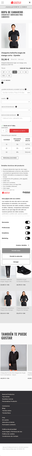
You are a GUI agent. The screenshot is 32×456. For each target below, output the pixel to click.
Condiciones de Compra (10, 436)
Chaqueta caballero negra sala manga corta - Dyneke (7, 309)
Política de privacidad (9, 429)
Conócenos (6, 406)
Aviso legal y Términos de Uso (12, 431)
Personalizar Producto (9, 401)
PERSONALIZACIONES (10, 158)
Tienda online (6, 410)
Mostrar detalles (21, 245)
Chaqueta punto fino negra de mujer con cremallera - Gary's (13, 374)
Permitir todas (16, 250)
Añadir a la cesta (19, 130)
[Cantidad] (3, 131)
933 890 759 (21, 449)
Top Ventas (6, 396)
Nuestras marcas (7, 399)
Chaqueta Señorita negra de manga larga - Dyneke (22, 309)
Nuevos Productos (8, 394)
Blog (3, 408)
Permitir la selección (16, 256)
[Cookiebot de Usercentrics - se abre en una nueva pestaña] (23, 193)
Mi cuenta (5, 420)
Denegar (16, 262)
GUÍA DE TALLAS (25, 68)
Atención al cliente (8, 422)
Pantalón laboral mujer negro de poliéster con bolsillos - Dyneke (7, 280)
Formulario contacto (9, 424)
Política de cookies (8, 434)
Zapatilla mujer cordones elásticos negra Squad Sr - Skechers (22, 280)
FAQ (3, 417)
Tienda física (6, 413)
